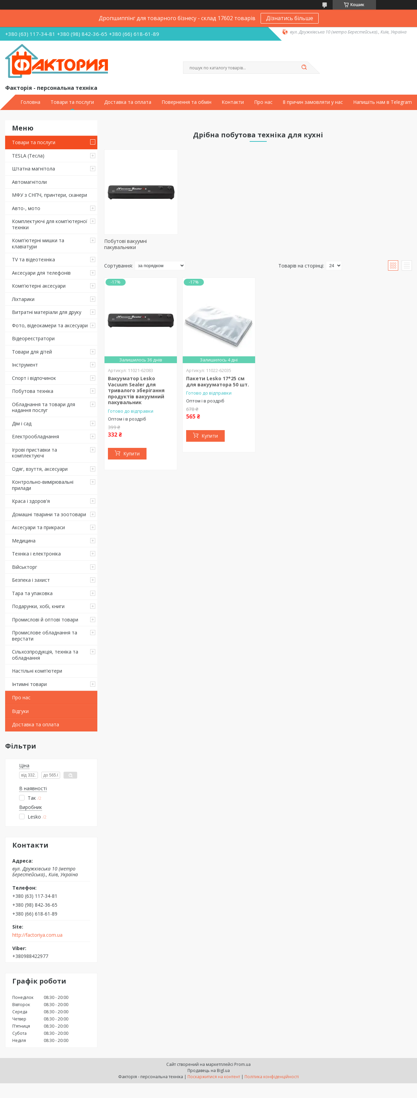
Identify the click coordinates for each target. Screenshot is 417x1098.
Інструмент (25, 364)
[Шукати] (304, 67)
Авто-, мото (26, 208)
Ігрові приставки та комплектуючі (34, 453)
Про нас (263, 102)
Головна (30, 102)
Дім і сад (21, 423)
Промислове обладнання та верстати (44, 635)
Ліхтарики (23, 299)
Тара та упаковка (32, 593)
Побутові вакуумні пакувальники (125, 244)
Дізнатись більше (289, 18)
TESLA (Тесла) (28, 155)
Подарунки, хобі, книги (38, 606)
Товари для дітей (32, 351)
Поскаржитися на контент (213, 1077)
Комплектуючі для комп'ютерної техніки (49, 224)
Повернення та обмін (186, 102)
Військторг (24, 567)
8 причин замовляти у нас (313, 102)
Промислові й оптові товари (45, 619)
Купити (131, 453)
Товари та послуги (72, 102)
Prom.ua (242, 1064)
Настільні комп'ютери (37, 671)
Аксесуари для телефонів (41, 273)
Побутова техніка (32, 391)
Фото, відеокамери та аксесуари (50, 325)
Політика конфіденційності (272, 1077)
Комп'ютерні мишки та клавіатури (38, 243)
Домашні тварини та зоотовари (49, 514)
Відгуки (20, 711)
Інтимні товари (29, 684)
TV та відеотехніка (33, 259)
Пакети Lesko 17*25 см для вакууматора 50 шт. (217, 381)
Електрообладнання (35, 436)
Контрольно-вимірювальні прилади (42, 485)
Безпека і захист (31, 580)
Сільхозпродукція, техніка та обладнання (45, 654)
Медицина (24, 540)
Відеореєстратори (33, 338)
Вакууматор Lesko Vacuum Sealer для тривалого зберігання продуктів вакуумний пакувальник (136, 390)
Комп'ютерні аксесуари (39, 286)
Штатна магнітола (33, 168)
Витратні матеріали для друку (46, 312)
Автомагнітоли (29, 182)
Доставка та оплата (127, 102)
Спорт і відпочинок (34, 378)
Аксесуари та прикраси (38, 527)
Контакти (233, 102)
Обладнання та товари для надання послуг (43, 407)
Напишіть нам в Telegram (382, 102)
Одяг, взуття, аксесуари (40, 469)
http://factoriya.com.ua (37, 935)
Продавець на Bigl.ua (208, 1070)
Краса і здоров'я (31, 501)
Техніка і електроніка (36, 553)
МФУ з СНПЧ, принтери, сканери (49, 195)
